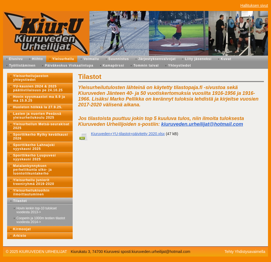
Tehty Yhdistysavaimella (245, 251)
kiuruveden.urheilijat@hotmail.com (202, 124)
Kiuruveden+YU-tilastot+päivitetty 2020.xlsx (128, 134)
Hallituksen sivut (254, 5)
